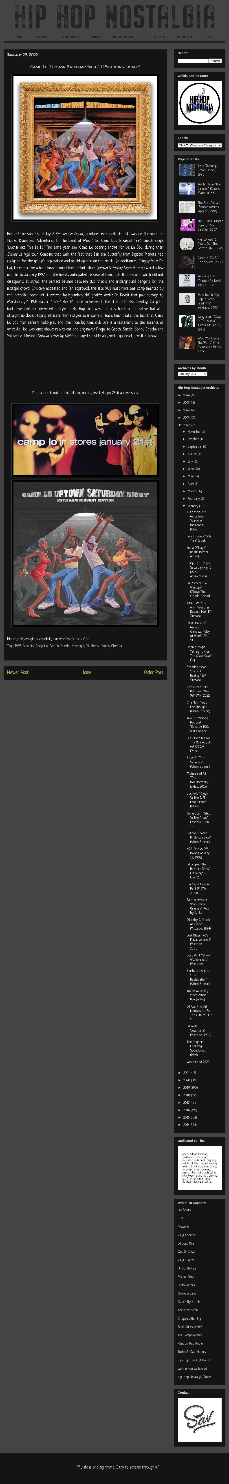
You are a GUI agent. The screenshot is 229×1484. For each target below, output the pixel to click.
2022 (186, 425)
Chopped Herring (189, 1319)
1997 (18, 646)
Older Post (153, 673)
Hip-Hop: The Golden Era (194, 1360)
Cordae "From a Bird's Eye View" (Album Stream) (199, 838)
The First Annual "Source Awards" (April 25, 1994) (209, 207)
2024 (186, 411)
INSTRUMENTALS (125, 37)
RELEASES (43, 37)
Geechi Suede (60, 646)
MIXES (96, 37)
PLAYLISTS (157, 37)
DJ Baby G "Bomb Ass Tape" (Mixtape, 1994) (199, 924)
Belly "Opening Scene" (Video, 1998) (207, 170)
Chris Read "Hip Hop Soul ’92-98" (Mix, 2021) (198, 691)
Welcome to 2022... (198, 1062)
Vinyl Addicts (186, 1235)
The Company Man (190, 1335)
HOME (19, 37)
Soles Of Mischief (190, 1327)
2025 (186, 403)
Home (86, 673)
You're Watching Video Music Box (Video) (197, 995)
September (195, 447)
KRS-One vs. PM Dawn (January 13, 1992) (198, 853)
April (191, 484)
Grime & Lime (187, 1294)
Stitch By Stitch (189, 1302)
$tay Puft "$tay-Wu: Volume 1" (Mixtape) (198, 960)
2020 (187, 1080)
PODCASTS (186, 37)
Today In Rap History (192, 1352)
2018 (187, 1095)
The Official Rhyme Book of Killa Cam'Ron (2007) (210, 225)
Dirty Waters (186, 1285)
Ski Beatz (92, 646)
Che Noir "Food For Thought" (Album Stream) (198, 707)
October (194, 439)
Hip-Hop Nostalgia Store (194, 1377)
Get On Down (187, 1252)
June (191, 469)
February (194, 499)
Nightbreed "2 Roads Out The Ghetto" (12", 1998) (210, 244)
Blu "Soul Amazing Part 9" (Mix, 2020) (198, 889)
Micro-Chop (186, 1277)
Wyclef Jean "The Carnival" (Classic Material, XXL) (209, 189)
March (193, 491)
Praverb (183, 1227)
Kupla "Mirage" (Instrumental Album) (197, 552)
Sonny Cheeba (111, 646)
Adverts (28, 646)
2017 (186, 1103)
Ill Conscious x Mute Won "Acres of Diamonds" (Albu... (196, 521)
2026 (187, 396)
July (191, 462)
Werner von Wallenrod (192, 1369)
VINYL (210, 37)
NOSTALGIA (71, 37)
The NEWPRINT (188, 1310)
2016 (187, 1110)
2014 (186, 1125)
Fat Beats (184, 1210)
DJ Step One (186, 1244)
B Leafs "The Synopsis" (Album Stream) (198, 762)
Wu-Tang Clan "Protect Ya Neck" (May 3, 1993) (210, 281)
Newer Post (18, 673)
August (193, 454)
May (191, 476)
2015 (186, 1118)
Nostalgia (78, 646)
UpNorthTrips (187, 1269)
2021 (186, 1073)
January (193, 506)
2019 (187, 1088)
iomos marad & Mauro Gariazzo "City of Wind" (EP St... (198, 631)
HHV (180, 1219)
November (195, 432)
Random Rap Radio (190, 1344)
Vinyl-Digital (186, 1260)
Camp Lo (42, 646)
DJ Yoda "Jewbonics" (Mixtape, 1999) (199, 1031)
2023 (187, 418)
